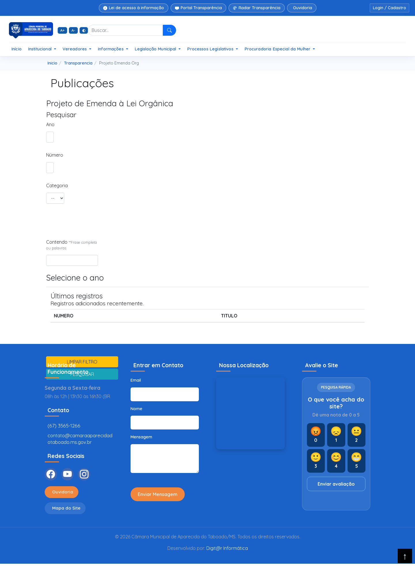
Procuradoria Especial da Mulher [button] (278, 49)
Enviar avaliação (336, 484)
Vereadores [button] (75, 49)
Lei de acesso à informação (133, 7)
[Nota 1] (336, 435)
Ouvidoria (302, 7)
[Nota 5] (357, 461)
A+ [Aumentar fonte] (62, 30)
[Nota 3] (316, 461)
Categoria (55, 185)
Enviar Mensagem (158, 494)
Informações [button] (111, 49)
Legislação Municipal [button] (156, 49)
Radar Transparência (256, 7)
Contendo (71, 244)
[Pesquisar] (169, 30)
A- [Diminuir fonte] (73, 30)
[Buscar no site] (125, 30)
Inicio (52, 63)
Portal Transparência (198, 7)
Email (136, 380)
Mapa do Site (67, 510)
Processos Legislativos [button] (210, 49)
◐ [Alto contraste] (83, 30)
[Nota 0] (316, 435)
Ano (48, 124)
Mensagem (141, 437)
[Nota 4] (336, 461)
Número (48, 155)
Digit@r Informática (227, 550)
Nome (136, 408)
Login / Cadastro (389, 7)
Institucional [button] (40, 49)
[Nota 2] (357, 435)
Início (16, 49)
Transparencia (78, 63)
